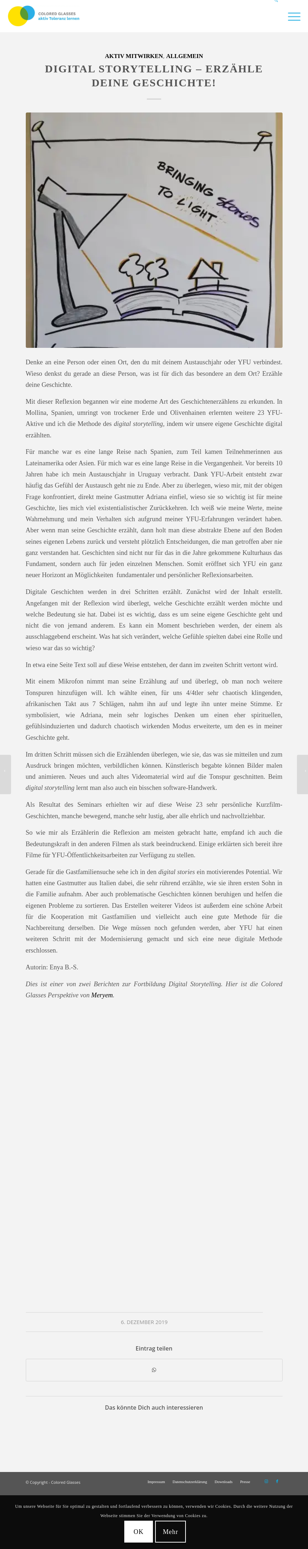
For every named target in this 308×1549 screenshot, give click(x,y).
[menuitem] (273, 16)
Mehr (170, 1531)
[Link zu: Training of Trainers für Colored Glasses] (73, 1433)
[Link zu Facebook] (277, 1481)
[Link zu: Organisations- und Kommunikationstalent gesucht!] (41, 1433)
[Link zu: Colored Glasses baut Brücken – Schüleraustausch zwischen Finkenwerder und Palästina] (265, 1433)
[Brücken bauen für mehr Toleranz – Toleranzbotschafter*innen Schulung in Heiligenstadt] (302, 774)
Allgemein (184, 56)
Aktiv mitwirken (134, 56)
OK (139, 1531)
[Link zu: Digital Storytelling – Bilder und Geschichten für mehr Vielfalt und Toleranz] (169, 1433)
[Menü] (290, 16)
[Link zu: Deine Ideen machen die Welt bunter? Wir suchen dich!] (137, 1433)
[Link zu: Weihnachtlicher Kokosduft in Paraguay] (105, 1433)
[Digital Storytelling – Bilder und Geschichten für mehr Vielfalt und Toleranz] (5, 774)
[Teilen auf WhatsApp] (154, 1370)
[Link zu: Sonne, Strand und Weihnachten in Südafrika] (233, 1433)
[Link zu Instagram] (266, 1481)
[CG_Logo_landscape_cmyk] (44, 16)
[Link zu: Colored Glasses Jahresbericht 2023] (201, 1433)
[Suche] (273, 16)
